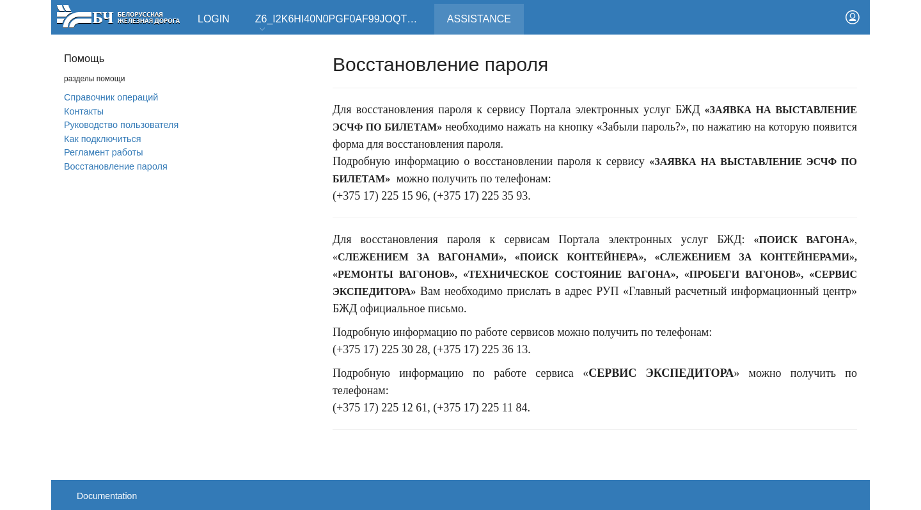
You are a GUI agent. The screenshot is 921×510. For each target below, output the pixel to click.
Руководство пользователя (121, 125)
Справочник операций (111, 97)
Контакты (84, 111)
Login (214, 18)
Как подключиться (102, 139)
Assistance (485, 14)
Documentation (107, 496)
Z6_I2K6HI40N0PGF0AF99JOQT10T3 (342, 23)
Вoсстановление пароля (116, 166)
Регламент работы (103, 152)
